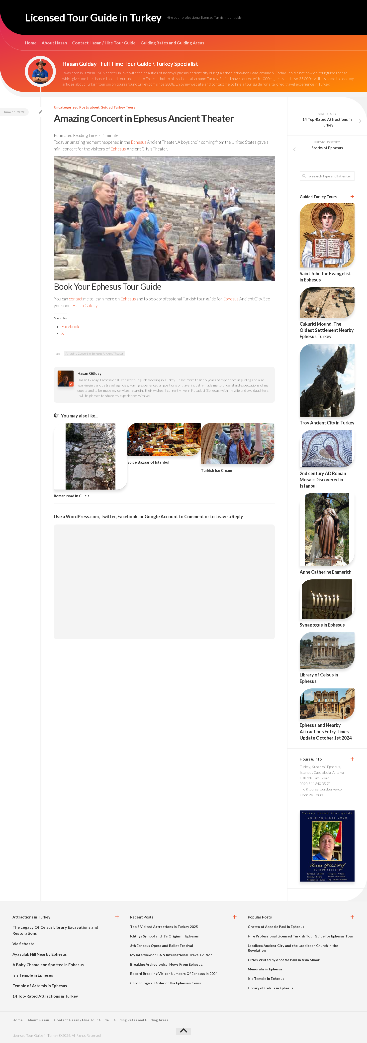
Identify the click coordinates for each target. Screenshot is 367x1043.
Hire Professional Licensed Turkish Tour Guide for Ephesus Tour (300, 936)
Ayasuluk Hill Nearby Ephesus (39, 954)
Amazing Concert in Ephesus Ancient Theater (94, 353)
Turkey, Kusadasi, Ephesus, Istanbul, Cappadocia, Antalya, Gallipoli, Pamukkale (322, 772)
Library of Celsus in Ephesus (270, 988)
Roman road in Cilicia (72, 496)
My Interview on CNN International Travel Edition (171, 955)
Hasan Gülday (84, 305)
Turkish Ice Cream (216, 470)
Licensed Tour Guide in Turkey (93, 17)
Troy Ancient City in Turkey (327, 422)
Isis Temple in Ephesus (32, 975)
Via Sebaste (23, 943)
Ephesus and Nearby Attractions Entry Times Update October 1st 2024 (326, 731)
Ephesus (138, 142)
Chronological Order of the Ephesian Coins (165, 983)
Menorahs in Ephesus (265, 969)
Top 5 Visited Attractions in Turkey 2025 (164, 926)
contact (76, 298)
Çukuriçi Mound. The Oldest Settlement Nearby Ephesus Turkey (327, 330)
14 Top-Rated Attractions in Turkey (45, 996)
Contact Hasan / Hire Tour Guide (104, 42)
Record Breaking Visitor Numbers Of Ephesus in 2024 (173, 973)
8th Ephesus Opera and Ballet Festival (161, 945)
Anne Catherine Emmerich (326, 572)
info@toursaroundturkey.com (322, 789)
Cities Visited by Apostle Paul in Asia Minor (284, 960)
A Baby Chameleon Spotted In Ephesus (48, 964)
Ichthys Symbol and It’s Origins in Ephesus (164, 936)
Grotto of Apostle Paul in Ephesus (276, 926)
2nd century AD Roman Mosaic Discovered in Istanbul (323, 480)
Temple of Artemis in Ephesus (39, 985)
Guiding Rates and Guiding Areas (172, 42)
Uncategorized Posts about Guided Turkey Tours (94, 107)
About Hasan (54, 42)
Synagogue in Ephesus (322, 625)
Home (31, 42)
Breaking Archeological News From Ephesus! (166, 964)
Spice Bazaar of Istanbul (148, 462)
